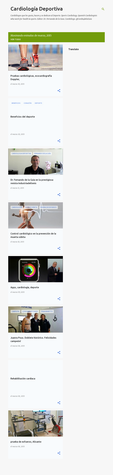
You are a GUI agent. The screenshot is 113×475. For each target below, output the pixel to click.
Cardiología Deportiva (37, 9)
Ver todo (16, 39)
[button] (59, 91)
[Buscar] (103, 9)
